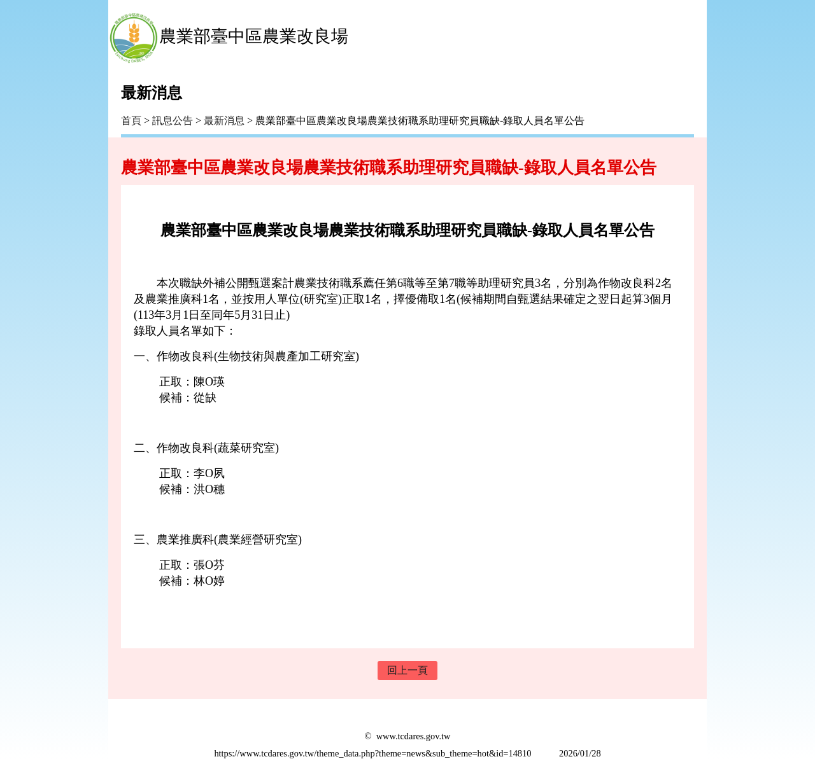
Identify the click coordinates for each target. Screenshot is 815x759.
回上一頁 (407, 670)
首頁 (131, 120)
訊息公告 (172, 120)
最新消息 (224, 120)
